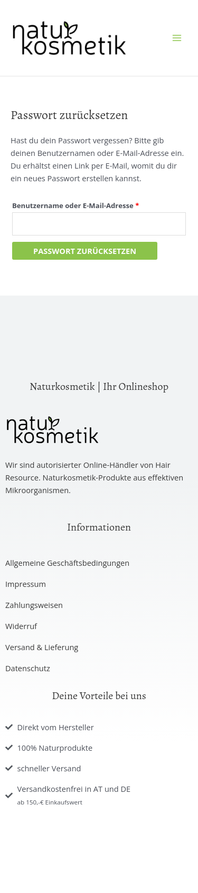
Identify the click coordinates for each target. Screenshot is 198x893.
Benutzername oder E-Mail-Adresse (96, 204)
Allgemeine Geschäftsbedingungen (67, 562)
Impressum (25, 583)
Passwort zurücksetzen (84, 251)
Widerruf (21, 626)
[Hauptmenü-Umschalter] (176, 37)
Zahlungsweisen (34, 605)
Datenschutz (27, 668)
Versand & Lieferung (41, 647)
